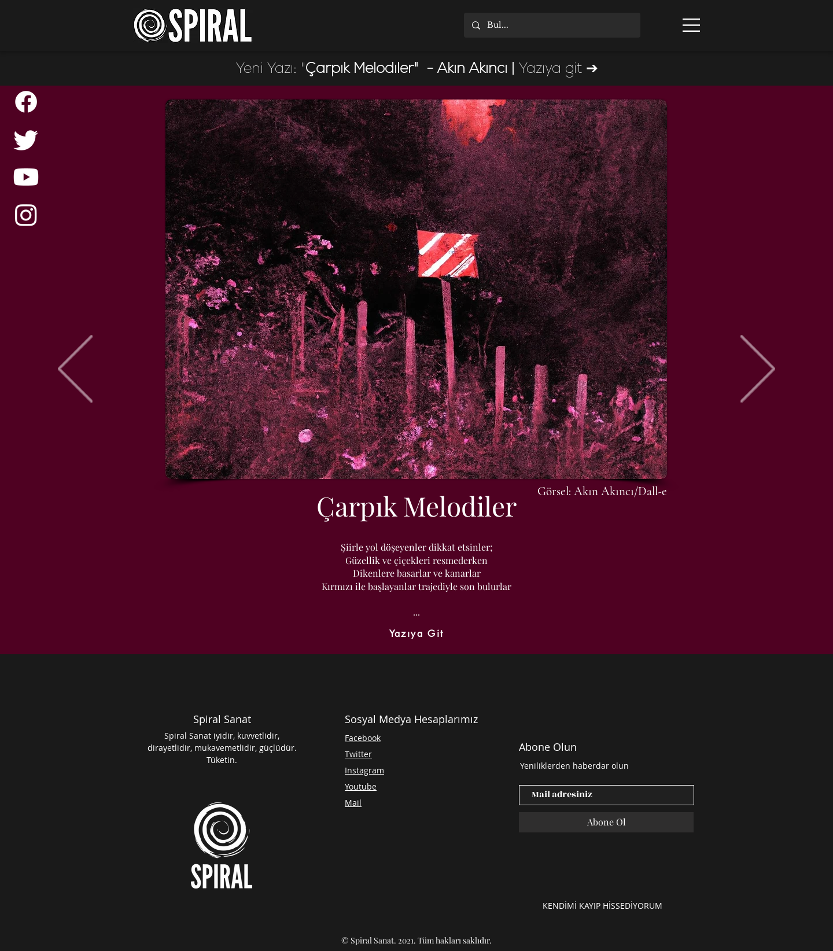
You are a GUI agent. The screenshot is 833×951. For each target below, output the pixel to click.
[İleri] (757, 369)
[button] (691, 25)
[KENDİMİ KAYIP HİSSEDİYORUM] (602, 905)
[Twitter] (26, 139)
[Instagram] (26, 214)
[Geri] (75, 369)
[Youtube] (26, 177)
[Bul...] (551, 25)
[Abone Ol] (606, 822)
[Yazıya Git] (416, 634)
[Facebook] (26, 101)
